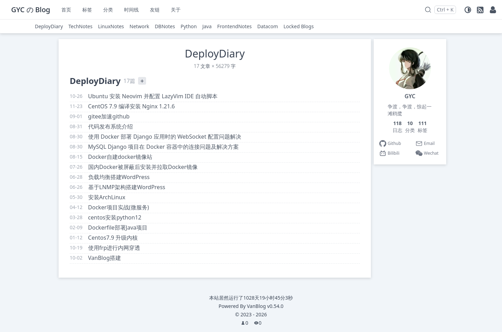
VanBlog (265, 306)
